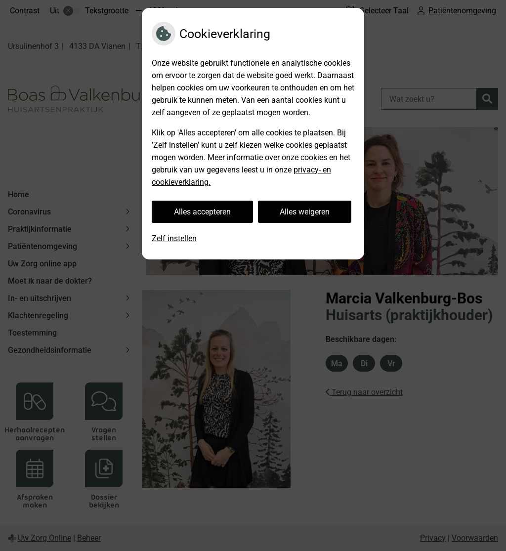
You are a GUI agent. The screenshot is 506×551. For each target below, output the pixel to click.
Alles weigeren (305, 211)
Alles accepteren (202, 211)
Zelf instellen (174, 238)
